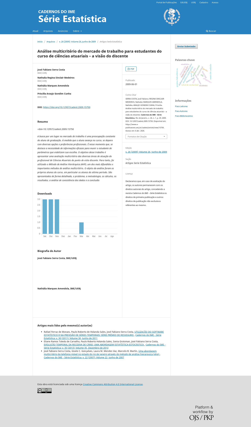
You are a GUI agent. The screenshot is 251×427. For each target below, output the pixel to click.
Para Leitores (181, 106)
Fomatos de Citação (137, 136)
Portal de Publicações (166, 2)
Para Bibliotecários (184, 115)
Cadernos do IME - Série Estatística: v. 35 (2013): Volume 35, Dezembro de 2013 (105, 346)
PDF (132, 68)
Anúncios (63, 30)
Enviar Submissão (186, 46)
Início (40, 41)
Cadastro (203, 2)
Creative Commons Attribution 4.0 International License (113, 384)
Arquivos (48, 30)
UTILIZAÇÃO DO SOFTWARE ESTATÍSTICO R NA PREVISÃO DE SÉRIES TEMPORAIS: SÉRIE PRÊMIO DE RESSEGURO (104, 333)
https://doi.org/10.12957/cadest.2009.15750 (66, 107)
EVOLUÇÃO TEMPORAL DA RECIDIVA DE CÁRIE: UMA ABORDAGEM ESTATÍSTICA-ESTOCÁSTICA (94, 344)
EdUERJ (183, 2)
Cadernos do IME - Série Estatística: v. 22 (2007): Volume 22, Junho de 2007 (84, 357)
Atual (35, 30)
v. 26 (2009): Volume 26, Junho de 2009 (77, 41)
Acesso (215, 2)
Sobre (76, 30)
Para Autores (181, 111)
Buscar (211, 30)
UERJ (193, 2)
